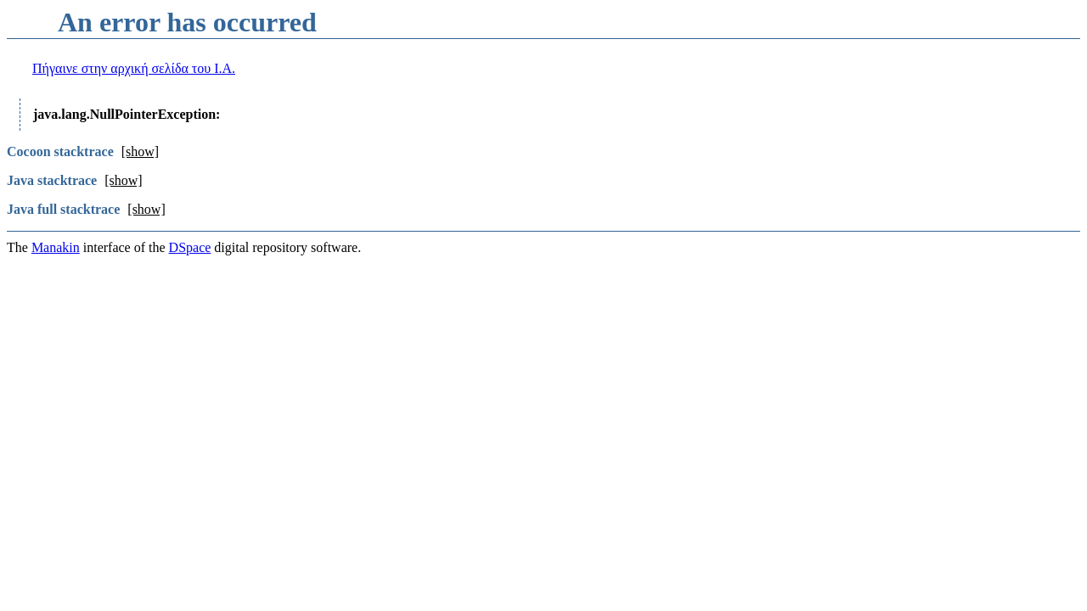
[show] (140, 151)
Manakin (55, 247)
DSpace (190, 247)
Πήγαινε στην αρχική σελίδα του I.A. (133, 68)
